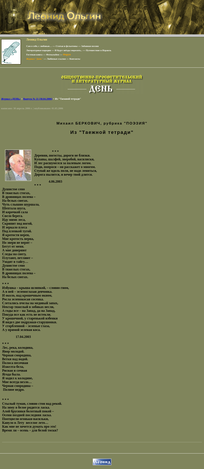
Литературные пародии (38, 50)
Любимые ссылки (56, 58)
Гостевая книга (34, 54)
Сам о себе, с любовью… (39, 46)
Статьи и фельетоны (67, 46)
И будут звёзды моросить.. (68, 50)
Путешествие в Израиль (98, 50)
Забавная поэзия (90, 46)
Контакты (75, 58)
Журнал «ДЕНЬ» (11, 98)
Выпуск (37, 98)
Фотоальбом (52, 54)
